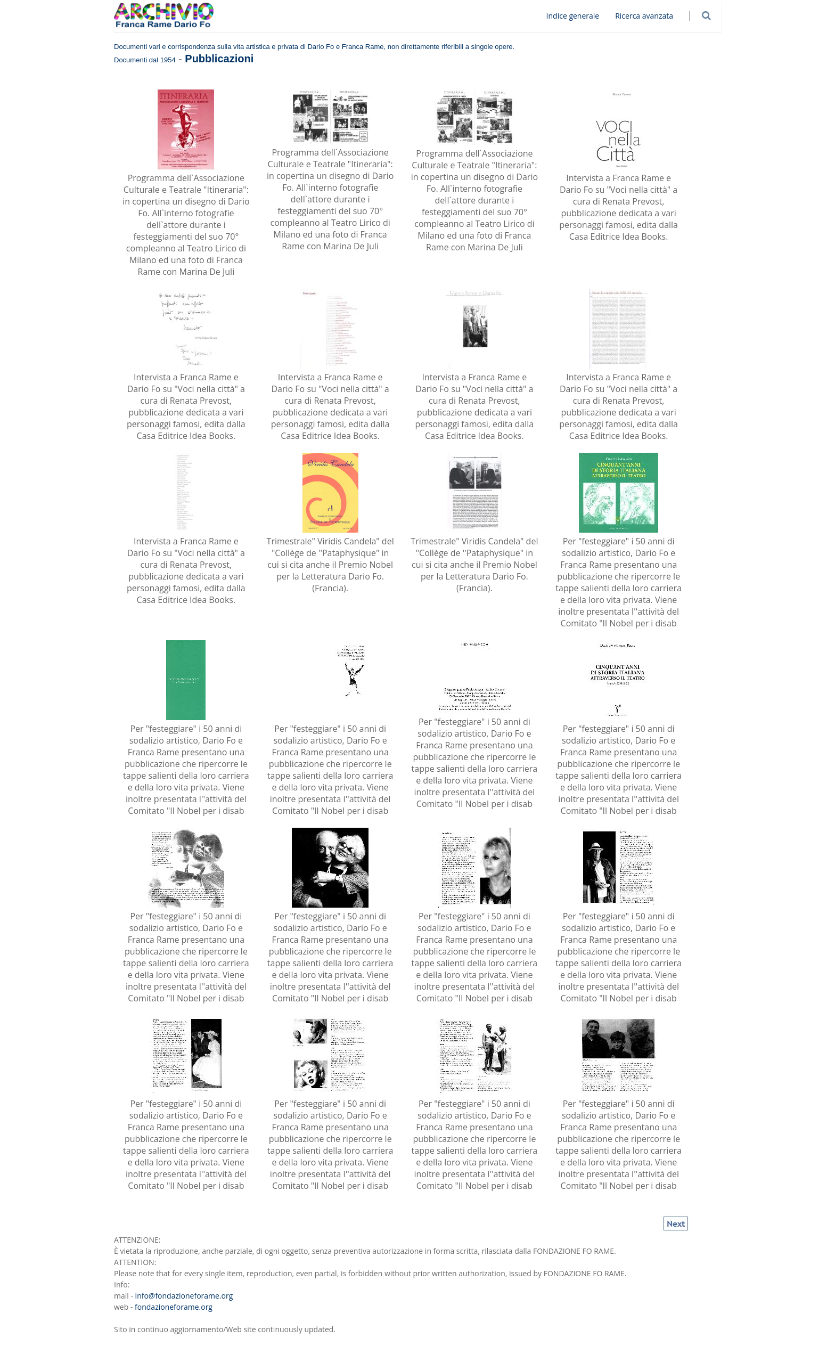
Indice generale (577, 16)
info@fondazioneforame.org (184, 1296)
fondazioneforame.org (173, 1307)
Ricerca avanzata (648, 16)
